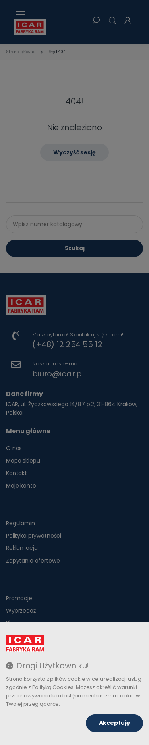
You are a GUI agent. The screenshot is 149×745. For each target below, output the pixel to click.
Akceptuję (114, 723)
